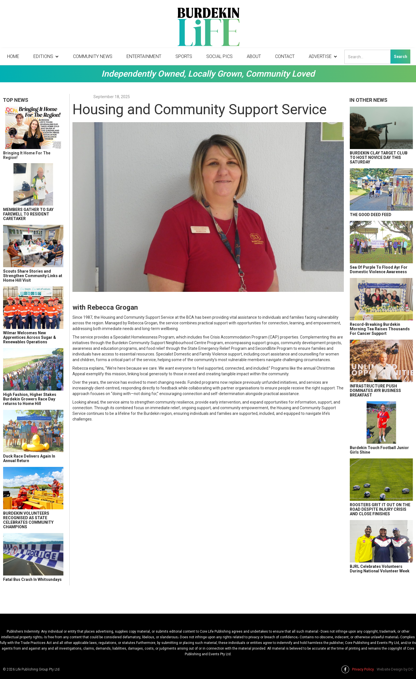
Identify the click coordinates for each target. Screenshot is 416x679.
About (254, 56)
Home (13, 56)
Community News (92, 56)
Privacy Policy (363, 669)
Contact (285, 56)
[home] (208, 28)
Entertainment (143, 56)
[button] (46, 56)
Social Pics (219, 56)
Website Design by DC (395, 669)
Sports (183, 56)
